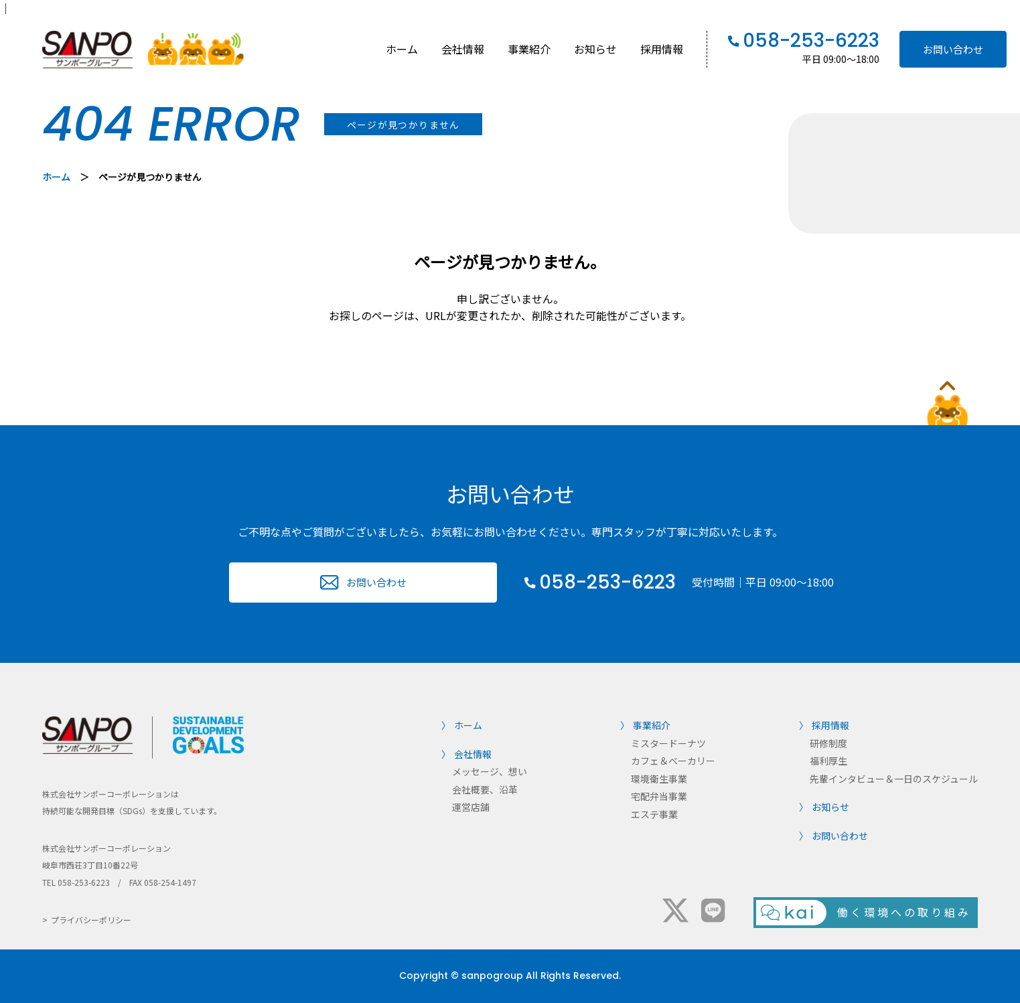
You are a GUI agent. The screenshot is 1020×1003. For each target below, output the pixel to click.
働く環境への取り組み (904, 912)
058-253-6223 (811, 41)
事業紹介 (529, 49)
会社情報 (462, 49)
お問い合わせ (953, 49)
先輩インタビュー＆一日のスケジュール (894, 778)
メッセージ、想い (489, 771)
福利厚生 (828, 760)
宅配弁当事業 (659, 796)
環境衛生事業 (659, 778)
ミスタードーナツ (668, 743)
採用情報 (661, 49)
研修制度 (828, 743)
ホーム (402, 49)
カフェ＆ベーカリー (673, 760)
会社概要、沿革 (485, 789)
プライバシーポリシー (91, 919)
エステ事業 (654, 814)
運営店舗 (471, 807)
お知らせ (595, 49)
